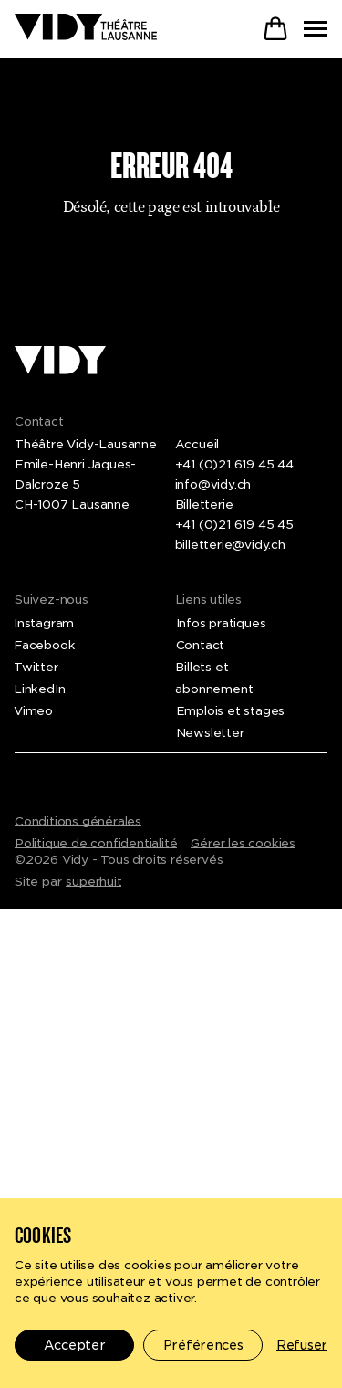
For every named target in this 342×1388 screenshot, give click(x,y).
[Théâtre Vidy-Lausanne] (86, 28)
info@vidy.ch (213, 484)
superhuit (93, 882)
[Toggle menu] (315, 29)
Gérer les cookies (243, 843)
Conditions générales (78, 821)
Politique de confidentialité (96, 843)
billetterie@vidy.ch (230, 545)
